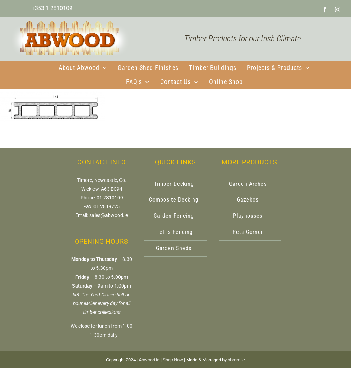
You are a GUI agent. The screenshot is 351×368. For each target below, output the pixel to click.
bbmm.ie (236, 359)
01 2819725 (106, 206)
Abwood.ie (149, 359)
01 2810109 (110, 198)
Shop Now (173, 359)
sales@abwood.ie (108, 215)
